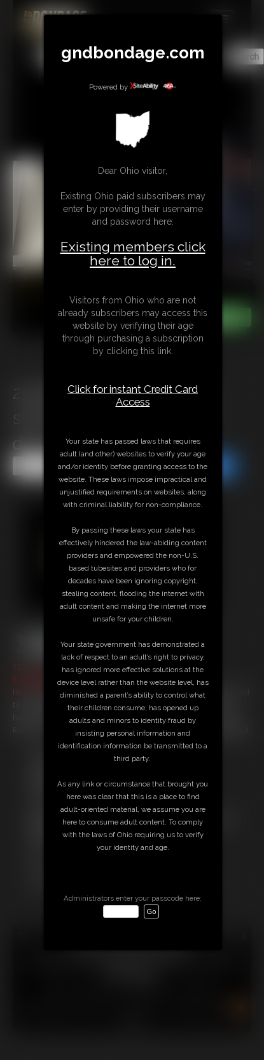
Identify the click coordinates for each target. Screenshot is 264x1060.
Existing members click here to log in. (132, 253)
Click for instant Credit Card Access (132, 395)
